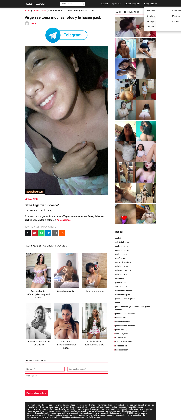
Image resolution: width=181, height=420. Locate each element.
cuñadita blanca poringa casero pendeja (104, 411)
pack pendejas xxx (87, 413)
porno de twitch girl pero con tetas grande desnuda (132, 308)
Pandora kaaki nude (123, 342)
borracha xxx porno (56, 413)
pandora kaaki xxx (122, 282)
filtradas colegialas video (131, 411)
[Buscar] (82, 4)
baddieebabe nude (122, 350)
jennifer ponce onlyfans (125, 298)
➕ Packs (116, 4)
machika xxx (120, 318)
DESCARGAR (31, 198)
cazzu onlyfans (121, 334)
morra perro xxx (49, 417)
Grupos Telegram (132, 4)
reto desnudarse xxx (46, 405)
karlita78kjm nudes (97, 415)
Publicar (104, 4)
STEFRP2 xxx (132, 413)
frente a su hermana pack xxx (100, 405)
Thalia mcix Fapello (108, 409)
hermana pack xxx (67, 407)
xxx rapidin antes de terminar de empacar (83, 409)
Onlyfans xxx (120, 258)
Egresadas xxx (121, 346)
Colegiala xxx (120, 338)
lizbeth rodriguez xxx (79, 405)
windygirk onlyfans (123, 262)
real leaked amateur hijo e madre (74, 411)
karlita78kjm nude (93, 417)
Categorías (149, 4)
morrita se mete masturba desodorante (49, 409)
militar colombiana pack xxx (87, 407)
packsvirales (31, 405)
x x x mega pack (102, 413)
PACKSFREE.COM (35, 3)
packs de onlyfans (122, 330)
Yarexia (33, 24)
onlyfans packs (121, 266)
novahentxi (119, 278)
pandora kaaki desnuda (125, 314)
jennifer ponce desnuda (125, 326)
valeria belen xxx (122, 242)
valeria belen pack (122, 294)
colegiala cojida (52, 407)
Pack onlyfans (121, 254)
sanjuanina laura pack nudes (118, 415)
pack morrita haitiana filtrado (57, 415)
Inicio (27, 10)
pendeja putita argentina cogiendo (71, 417)
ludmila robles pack (117, 413)
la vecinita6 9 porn (121, 405)
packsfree (119, 238)
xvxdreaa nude (121, 286)
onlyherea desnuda (123, 270)
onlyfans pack (121, 274)
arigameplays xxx (122, 250)
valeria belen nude (122, 322)
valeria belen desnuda (124, 290)
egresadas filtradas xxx (79, 415)
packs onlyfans (121, 246)
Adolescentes (40, 10)
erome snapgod (72, 413)
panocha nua (36, 417)
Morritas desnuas (63, 405)
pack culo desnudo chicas (140, 405)
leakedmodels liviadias (108, 407)
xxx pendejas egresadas (51, 411)
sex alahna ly (122, 409)
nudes (117, 302)
